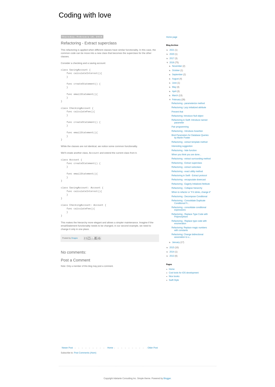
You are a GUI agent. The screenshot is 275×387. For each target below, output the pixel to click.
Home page (171, 37)
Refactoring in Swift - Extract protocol (189, 175)
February (176, 99)
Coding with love (85, 15)
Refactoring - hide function (184, 150)
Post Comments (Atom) (85, 353)
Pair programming (179, 127)
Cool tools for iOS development (184, 272)
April (174, 91)
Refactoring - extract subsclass (186, 167)
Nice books (174, 276)
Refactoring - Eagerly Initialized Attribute (190, 184)
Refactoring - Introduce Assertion (187, 131)
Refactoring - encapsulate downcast (188, 179)
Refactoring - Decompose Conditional (189, 196)
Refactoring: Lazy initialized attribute (188, 107)
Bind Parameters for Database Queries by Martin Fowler (190, 136)
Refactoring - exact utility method (187, 171)
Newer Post (67, 348)
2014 (172, 252)
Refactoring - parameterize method (188, 103)
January (176, 242)
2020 (172, 54)
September (177, 74)
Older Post (153, 348)
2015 (172, 247)
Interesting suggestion (181, 146)
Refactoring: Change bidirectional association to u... (187, 235)
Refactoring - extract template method (189, 142)
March (175, 95)
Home (110, 348)
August (175, 79)
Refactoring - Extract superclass (186, 163)
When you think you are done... (186, 154)
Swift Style (174, 280)
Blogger (167, 378)
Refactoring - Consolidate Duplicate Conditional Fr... (188, 201)
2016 (172, 62)
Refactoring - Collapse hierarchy (186, 188)
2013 (172, 256)
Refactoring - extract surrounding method (191, 158)
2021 (172, 50)
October (176, 70)
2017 (172, 58)
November (177, 66)
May (174, 87)
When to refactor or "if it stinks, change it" (191, 192)
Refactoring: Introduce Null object (187, 116)
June (174, 83)
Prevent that (177, 111)
